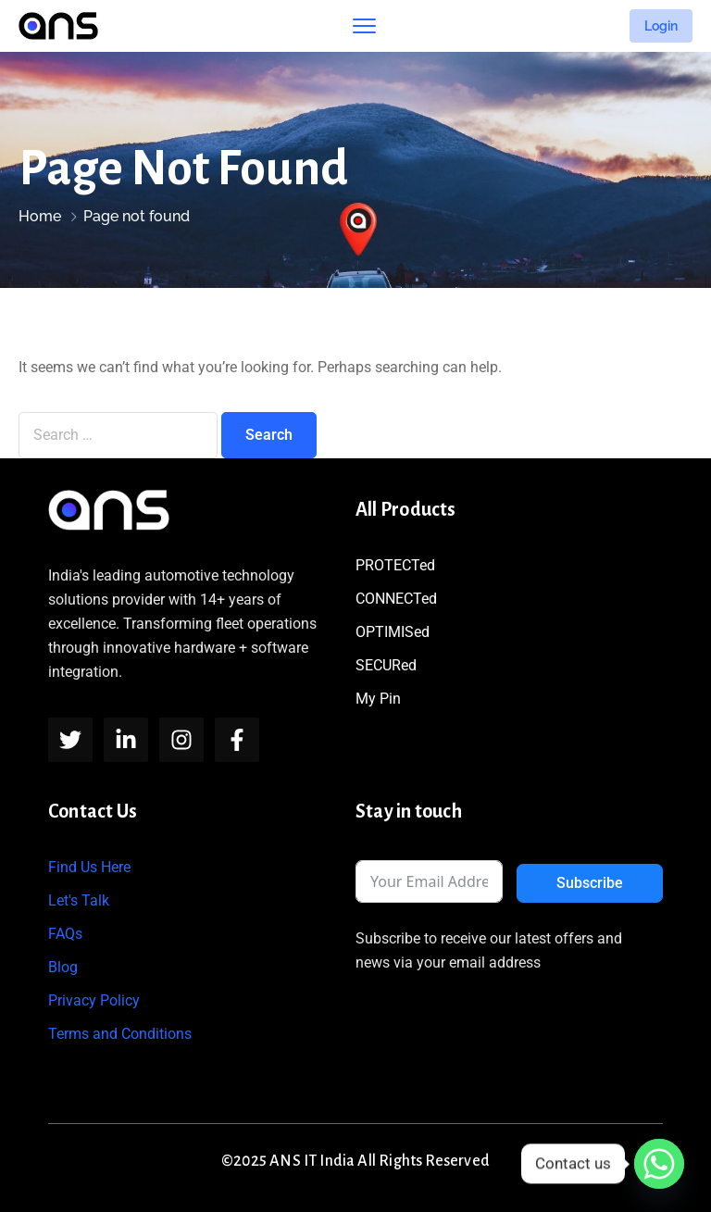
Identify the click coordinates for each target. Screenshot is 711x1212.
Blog (63, 967)
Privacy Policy (94, 1000)
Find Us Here (89, 867)
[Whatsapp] (659, 1164)
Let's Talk (78, 900)
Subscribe (589, 883)
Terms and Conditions (120, 1034)
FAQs (65, 934)
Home (40, 216)
